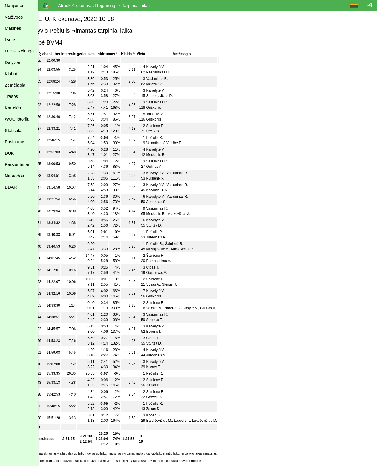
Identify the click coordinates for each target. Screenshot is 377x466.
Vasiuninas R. (171, 79)
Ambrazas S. (170, 202)
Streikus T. (168, 131)
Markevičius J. (192, 214)
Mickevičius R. (196, 249)
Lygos (10, 39)
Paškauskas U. (172, 72)
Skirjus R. (183, 284)
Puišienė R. (169, 178)
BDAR (11, 187)
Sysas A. (167, 284)
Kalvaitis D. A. (171, 190)
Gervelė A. (168, 397)
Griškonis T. (169, 108)
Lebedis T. (196, 421)
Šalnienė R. (169, 126)
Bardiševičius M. (173, 421)
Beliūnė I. (167, 332)
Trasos (11, 96)
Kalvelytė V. (169, 67)
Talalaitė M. (169, 114)
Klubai (11, 73)
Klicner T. (167, 367)
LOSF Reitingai (20, 50)
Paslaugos (15, 141)
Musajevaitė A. (171, 249)
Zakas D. (167, 385)
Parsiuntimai (17, 164)
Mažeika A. (169, 84)
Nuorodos (14, 175)
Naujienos (14, 5)
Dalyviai (12, 62)
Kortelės (13, 107)
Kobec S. (167, 415)
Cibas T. (166, 267)
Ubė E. (190, 143)
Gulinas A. (168, 166)
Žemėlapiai (15, 85)
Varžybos (14, 16)
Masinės (13, 28)
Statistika (14, 130)
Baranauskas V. (172, 261)
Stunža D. (168, 225)
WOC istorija (17, 118)
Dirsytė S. (204, 308)
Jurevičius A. (170, 237)
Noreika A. (186, 308)
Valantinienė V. (171, 143)
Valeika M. (168, 308)
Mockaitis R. (169, 155)
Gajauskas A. (170, 273)
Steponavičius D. (173, 96)
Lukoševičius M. (218, 421)
